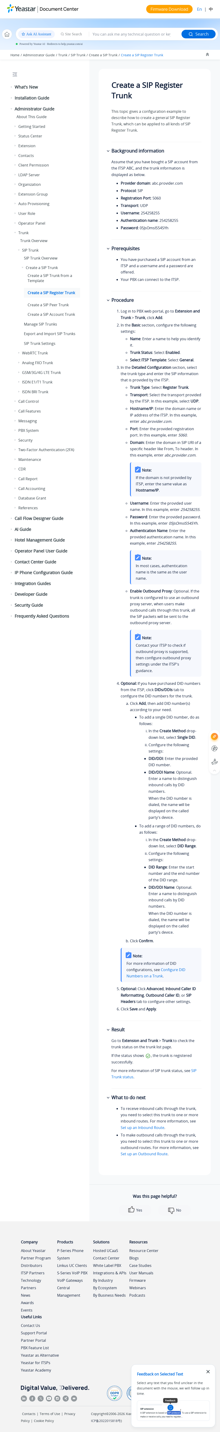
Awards (27, 1302)
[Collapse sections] (208, 54)
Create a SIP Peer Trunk (48, 304)
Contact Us (30, 1325)
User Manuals (141, 1272)
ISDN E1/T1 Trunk (37, 382)
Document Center (59, 9)
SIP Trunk (78, 55)
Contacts (26, 155)
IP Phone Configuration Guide (44, 572)
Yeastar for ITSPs (35, 1362)
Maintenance (29, 459)
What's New (26, 87)
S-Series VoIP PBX (72, 1272)
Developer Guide (31, 594)
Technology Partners (31, 1284)
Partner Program (36, 1258)
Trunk (62, 55)
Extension (27, 145)
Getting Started (31, 126)
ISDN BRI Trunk (35, 391)
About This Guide (31, 116)
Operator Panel (31, 223)
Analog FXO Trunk (37, 362)
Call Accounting (31, 488)
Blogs (134, 1258)
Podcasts (137, 1295)
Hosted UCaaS (105, 1250)
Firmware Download (169, 9)
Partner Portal (33, 1340)
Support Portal (34, 1332)
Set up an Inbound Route (142, 1127)
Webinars (137, 1287)
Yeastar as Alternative (40, 1355)
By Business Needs (109, 1295)
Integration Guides (33, 583)
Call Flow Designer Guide (39, 518)
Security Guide (29, 605)
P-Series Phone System (70, 1254)
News (25, 1295)
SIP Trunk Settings (39, 343)
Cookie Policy (44, 1421)
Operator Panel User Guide (41, 551)
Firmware (137, 1280)
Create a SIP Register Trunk (142, 55)
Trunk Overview (33, 240)
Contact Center (106, 1258)
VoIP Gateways (70, 1280)
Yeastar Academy (36, 1370)
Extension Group (33, 194)
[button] (12, 87)
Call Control (28, 401)
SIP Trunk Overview (40, 258)
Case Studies (140, 1265)
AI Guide (23, 529)
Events (26, 1310)
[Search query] (135, 34)
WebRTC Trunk (35, 353)
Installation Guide (32, 98)
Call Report (28, 478)
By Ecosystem (105, 1287)
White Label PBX (107, 1265)
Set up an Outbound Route (144, 1153)
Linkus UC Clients (72, 1265)
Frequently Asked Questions (42, 616)
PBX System (28, 430)
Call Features (29, 411)
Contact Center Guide (35, 562)
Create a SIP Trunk (103, 55)
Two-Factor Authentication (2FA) (46, 449)
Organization (29, 184)
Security (25, 440)
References (28, 507)
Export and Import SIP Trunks (49, 333)
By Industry (103, 1280)
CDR (22, 469)
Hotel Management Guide (40, 540)
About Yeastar (33, 1250)
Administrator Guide (39, 55)
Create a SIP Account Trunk (51, 314)
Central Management (68, 1291)
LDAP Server (29, 174)
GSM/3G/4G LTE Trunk (41, 372)
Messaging (27, 420)
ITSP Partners (33, 1272)
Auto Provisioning (33, 203)
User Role (26, 213)
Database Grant (32, 498)
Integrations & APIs (109, 1272)
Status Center (30, 136)
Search (198, 34)
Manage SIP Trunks (40, 324)
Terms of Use (50, 1414)
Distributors (31, 1265)
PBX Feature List (35, 1347)
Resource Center (144, 1250)
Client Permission (33, 165)
